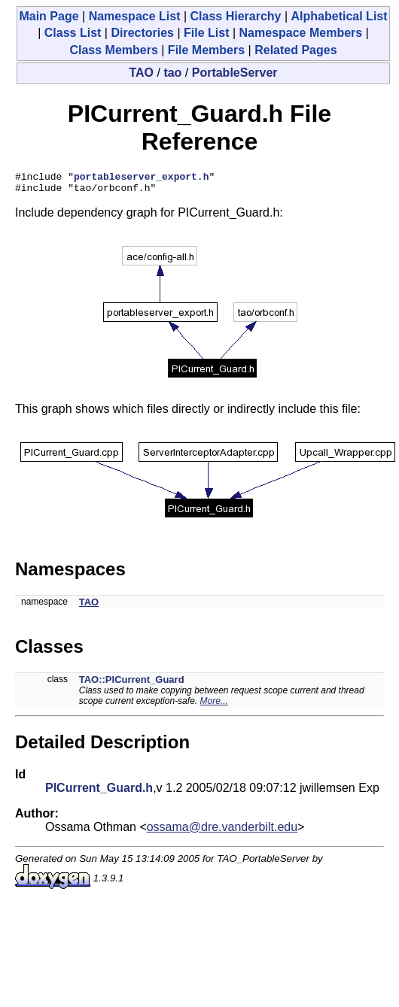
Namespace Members (301, 32)
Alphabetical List (339, 16)
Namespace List (135, 16)
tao (172, 72)
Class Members (113, 50)
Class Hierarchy (236, 16)
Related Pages (295, 50)
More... (213, 705)
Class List (73, 32)
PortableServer (235, 72)
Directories (142, 32)
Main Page (48, 16)
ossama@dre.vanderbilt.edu (222, 831)
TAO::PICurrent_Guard (131, 684)
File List (206, 32)
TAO (141, 72)
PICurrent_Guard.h (99, 792)
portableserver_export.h (141, 178)
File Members (206, 50)
